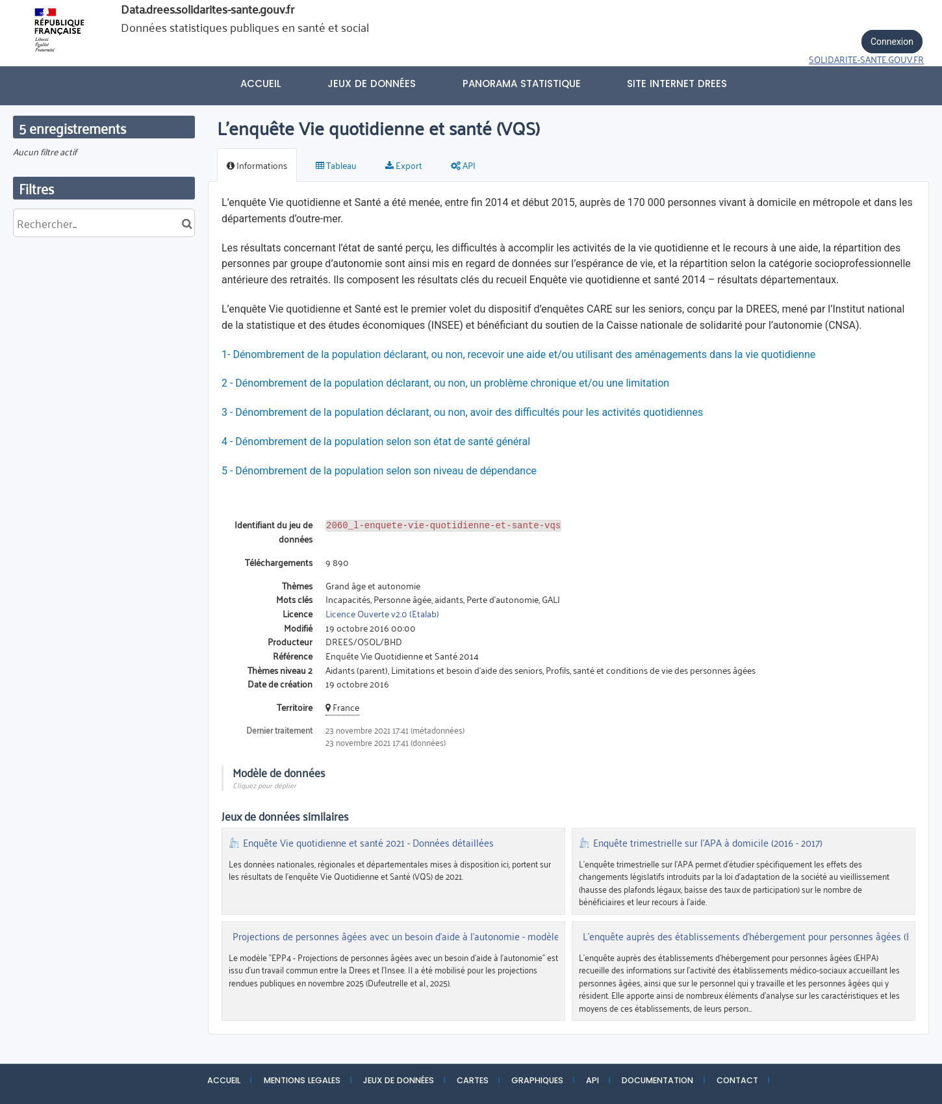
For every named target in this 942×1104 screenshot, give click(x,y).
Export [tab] (403, 165)
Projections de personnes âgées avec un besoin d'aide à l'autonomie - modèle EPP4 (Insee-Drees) (437, 936)
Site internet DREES (677, 83)
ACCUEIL (223, 1080)
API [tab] (463, 165)
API (592, 1080)
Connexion (892, 41)
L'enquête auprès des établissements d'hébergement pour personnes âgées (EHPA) (757, 936)
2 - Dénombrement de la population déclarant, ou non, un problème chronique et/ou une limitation (445, 383)
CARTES (473, 1080)
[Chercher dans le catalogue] (187, 223)
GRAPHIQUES (537, 1080)
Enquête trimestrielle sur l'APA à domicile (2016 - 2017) (707, 843)
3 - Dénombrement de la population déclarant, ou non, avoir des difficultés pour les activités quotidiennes (464, 412)
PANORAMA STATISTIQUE (522, 83)
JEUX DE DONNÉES (398, 1080)
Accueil (260, 83)
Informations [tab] (257, 165)
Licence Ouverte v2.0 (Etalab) (382, 613)
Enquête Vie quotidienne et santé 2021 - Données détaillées (368, 843)
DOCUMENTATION (657, 1080)
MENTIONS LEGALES (302, 1080)
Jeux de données (371, 83)
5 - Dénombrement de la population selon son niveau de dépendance (379, 471)
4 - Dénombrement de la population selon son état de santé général (376, 441)
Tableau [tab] (336, 165)
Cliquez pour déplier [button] (264, 784)
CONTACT (737, 1080)
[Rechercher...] (104, 223)
